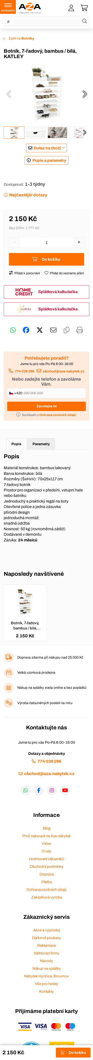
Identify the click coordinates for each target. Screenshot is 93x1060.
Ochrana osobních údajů (46, 890)
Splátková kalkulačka (58, 292)
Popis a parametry (49, 160)
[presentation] (9, 94)
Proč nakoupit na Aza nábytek (46, 836)
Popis (16, 444)
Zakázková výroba (46, 897)
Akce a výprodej (46, 930)
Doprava (46, 874)
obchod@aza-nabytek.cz (63, 371)
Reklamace (46, 945)
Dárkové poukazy (46, 938)
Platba (46, 882)
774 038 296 (24, 371)
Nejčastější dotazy (28, 195)
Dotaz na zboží (47, 148)
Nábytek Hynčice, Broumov (46, 976)
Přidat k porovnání (27, 273)
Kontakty (46, 991)
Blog (46, 828)
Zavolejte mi (46, 406)
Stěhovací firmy (46, 953)
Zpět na (21, 38)
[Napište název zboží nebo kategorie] (46, 21)
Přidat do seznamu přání (67, 273)
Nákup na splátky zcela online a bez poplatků (51, 688)
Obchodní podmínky (46, 867)
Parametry (41, 444)
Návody (46, 961)
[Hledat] (84, 21)
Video (46, 844)
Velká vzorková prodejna (36, 672)
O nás (46, 851)
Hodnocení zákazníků (46, 859)
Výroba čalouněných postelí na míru (44, 703)
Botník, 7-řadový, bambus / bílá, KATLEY (25, 626)
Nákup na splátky (46, 968)
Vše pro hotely (46, 984)
